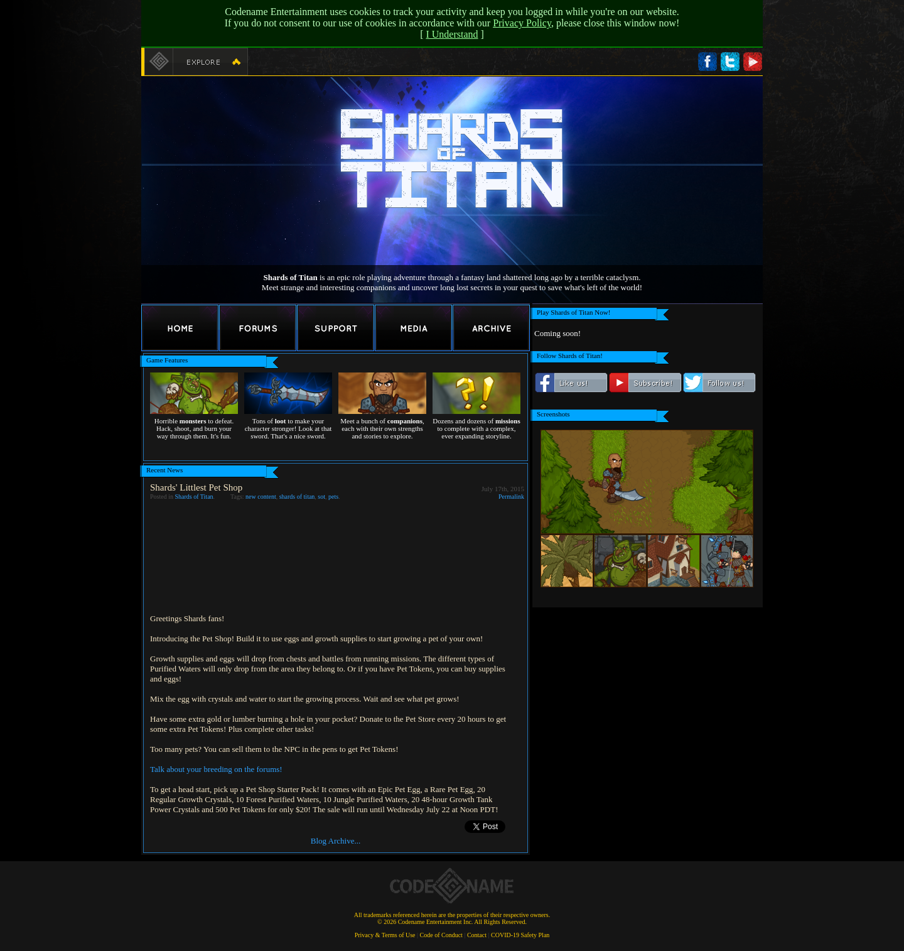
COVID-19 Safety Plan (520, 935)
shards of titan (297, 496)
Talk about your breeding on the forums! (216, 769)
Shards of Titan (194, 496)
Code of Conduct (441, 935)
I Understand (452, 34)
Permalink (511, 496)
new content (260, 496)
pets (333, 496)
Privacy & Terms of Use (385, 935)
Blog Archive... (335, 840)
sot (321, 496)
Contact (477, 935)
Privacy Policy (522, 23)
